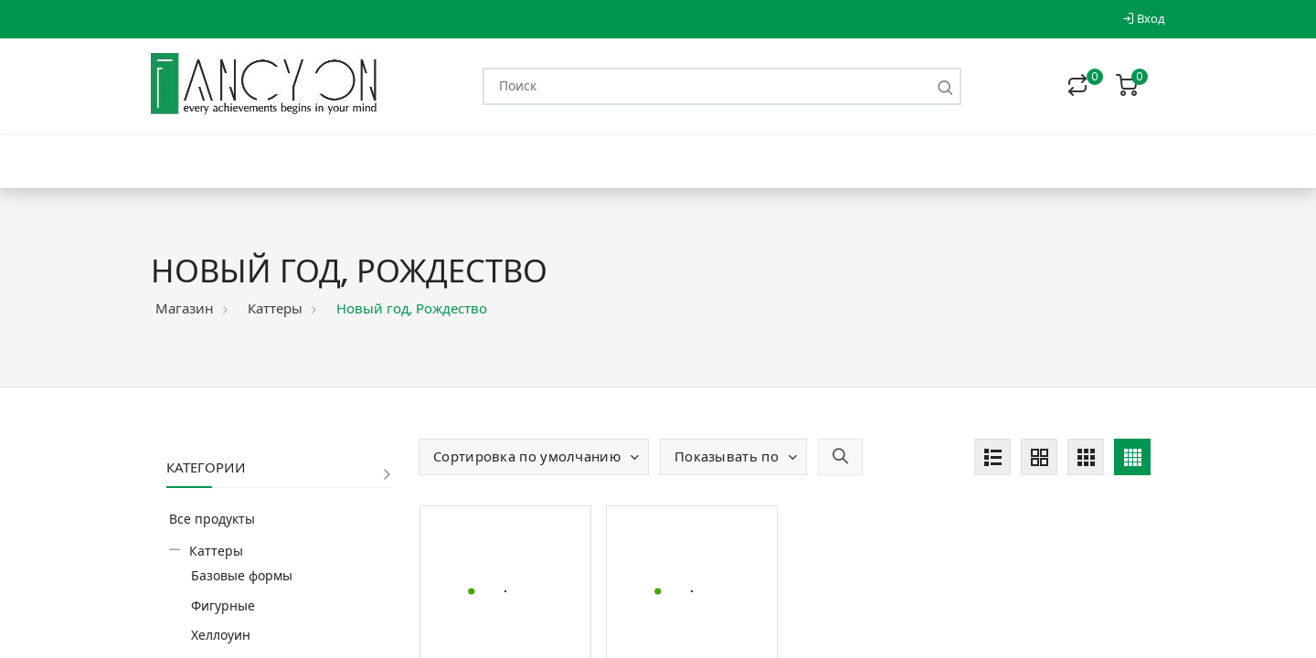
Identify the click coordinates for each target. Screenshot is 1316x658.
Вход (1143, 18)
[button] (534, 457)
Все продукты (212, 519)
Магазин (184, 308)
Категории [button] (206, 467)
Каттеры (275, 308)
